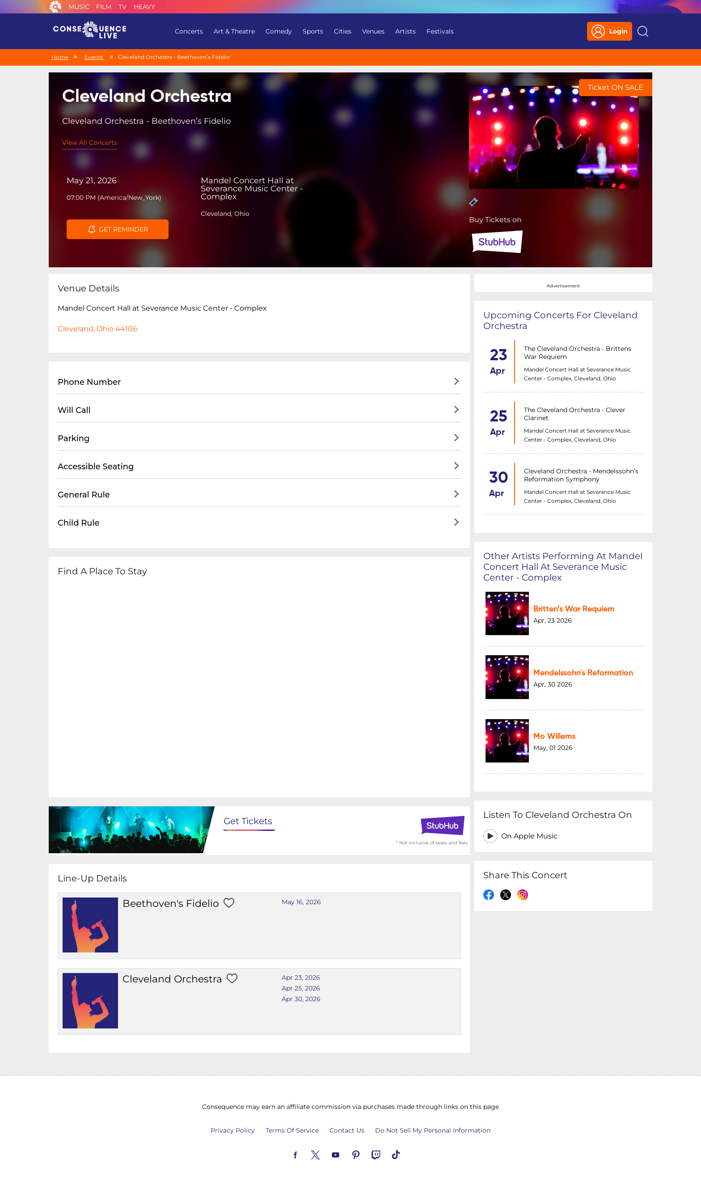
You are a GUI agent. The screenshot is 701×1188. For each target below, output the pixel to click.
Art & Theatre (234, 31)
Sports (313, 31)
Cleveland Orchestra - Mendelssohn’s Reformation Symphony (581, 475)
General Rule (84, 495)
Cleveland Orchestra (172, 979)
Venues (373, 31)
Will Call (74, 410)
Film (103, 7)
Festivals (440, 31)
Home (59, 57)
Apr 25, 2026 (301, 988)
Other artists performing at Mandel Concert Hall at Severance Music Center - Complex (562, 567)
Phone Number (89, 382)
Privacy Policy (233, 1130)
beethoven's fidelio (170, 903)
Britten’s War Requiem (573, 609)
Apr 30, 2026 (301, 999)
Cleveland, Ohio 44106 (97, 328)
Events (94, 57)
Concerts (189, 31)
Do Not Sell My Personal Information (432, 1130)
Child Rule (79, 523)
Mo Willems (554, 737)
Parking (74, 438)
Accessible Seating (96, 467)
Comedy (279, 31)
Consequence (55, 6)
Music (78, 7)
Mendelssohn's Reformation (583, 673)
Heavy (144, 7)
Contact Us (346, 1130)
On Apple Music (529, 836)
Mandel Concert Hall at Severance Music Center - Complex (252, 189)
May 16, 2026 (301, 902)
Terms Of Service (292, 1130)
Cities (342, 31)
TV (122, 7)
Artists (405, 31)
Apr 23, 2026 (301, 977)
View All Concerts (89, 143)
